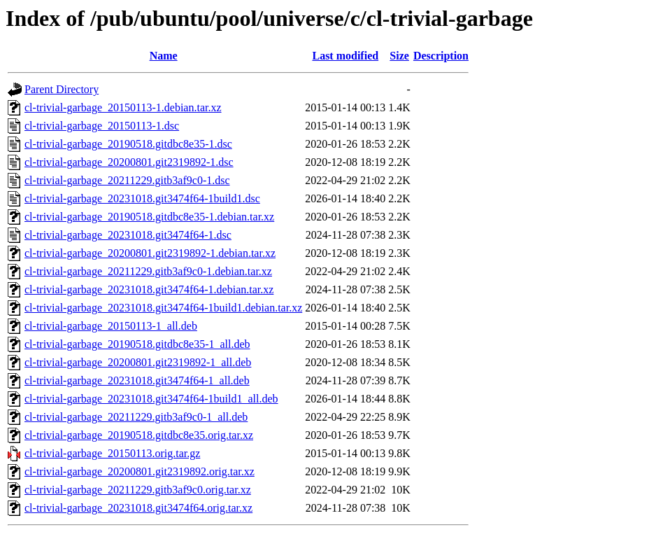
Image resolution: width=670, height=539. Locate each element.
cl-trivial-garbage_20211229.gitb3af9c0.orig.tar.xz (137, 490)
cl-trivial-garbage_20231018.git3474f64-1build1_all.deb (151, 399)
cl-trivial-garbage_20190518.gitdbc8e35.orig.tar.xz (138, 435)
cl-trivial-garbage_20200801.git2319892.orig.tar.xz (139, 471)
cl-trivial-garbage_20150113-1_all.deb (110, 326)
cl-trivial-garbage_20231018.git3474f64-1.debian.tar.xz (148, 289)
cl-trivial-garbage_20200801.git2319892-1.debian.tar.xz (150, 253)
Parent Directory (61, 89)
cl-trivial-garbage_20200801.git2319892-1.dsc (129, 162)
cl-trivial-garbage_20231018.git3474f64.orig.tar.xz (138, 508)
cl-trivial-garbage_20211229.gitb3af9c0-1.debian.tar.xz (148, 271)
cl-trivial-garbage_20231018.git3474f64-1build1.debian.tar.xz (163, 308)
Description (441, 56)
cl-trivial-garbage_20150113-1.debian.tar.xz (123, 107)
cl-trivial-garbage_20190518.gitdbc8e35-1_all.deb (137, 344)
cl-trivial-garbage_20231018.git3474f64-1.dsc (127, 235)
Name (164, 56)
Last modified (345, 56)
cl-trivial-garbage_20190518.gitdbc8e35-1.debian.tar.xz (149, 217)
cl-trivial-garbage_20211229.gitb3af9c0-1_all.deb (136, 417)
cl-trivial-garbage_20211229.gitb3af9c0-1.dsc (127, 180)
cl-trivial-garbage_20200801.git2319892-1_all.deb (137, 362)
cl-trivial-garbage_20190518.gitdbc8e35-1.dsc (128, 144)
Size (399, 56)
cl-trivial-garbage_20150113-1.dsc (101, 126)
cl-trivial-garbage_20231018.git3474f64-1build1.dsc (142, 198)
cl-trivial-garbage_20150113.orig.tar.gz (112, 453)
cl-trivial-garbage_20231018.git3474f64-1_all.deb (137, 380)
